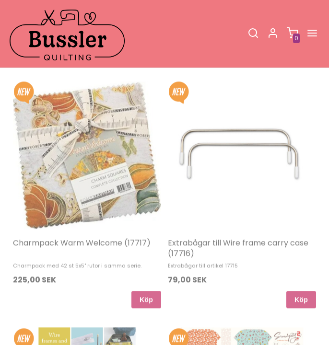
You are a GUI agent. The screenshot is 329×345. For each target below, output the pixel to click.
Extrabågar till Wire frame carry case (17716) (238, 237)
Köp (146, 289)
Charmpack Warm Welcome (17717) (82, 232)
